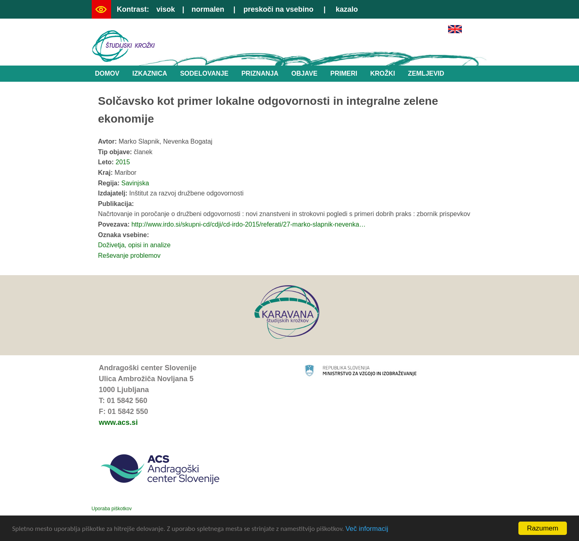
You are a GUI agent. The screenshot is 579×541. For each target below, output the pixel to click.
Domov (107, 73)
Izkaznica (149, 73)
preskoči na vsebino (279, 9)
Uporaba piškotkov (112, 508)
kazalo (347, 9)
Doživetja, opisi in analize (134, 245)
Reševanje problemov (129, 255)
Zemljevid (426, 73)
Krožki (382, 73)
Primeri (344, 73)
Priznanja (259, 73)
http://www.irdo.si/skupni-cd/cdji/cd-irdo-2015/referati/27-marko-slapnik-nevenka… (248, 224)
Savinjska (135, 183)
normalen (208, 9)
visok (165, 9)
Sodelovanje (204, 73)
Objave (304, 73)
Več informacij (366, 529)
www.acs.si (118, 422)
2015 (123, 162)
